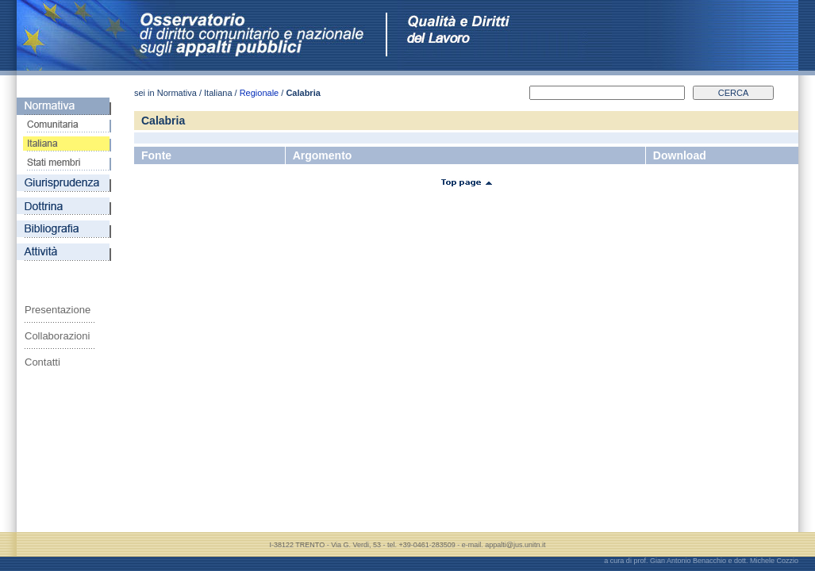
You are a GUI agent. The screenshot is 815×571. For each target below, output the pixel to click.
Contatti (42, 362)
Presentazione (57, 310)
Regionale (259, 93)
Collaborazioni (57, 336)
